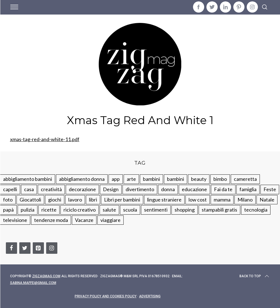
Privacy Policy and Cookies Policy (106, 296)
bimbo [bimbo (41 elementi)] (220, 179)
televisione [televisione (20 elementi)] (15, 220)
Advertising (150, 296)
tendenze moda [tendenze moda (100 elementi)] (51, 220)
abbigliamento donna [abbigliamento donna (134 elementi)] (82, 179)
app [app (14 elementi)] (116, 179)
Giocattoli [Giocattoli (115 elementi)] (30, 199)
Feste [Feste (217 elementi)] (269, 189)
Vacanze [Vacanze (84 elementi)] (84, 220)
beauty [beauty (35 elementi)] (198, 179)
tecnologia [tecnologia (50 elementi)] (255, 210)
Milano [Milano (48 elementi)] (245, 199)
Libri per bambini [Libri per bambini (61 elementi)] (122, 199)
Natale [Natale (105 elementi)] (267, 199)
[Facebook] (11, 248)
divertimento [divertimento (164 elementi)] (140, 189)
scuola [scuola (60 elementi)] (130, 210)
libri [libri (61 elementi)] (93, 199)
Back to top (254, 276)
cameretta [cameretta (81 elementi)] (245, 179)
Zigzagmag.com (46, 276)
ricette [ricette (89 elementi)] (49, 210)
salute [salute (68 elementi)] (109, 210)
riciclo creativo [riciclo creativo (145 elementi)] (79, 210)
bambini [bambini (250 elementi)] (151, 179)
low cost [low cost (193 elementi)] (198, 199)
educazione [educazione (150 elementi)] (194, 189)
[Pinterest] (38, 248)
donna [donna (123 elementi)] (168, 189)
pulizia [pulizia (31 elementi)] (27, 210)
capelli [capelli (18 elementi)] (10, 189)
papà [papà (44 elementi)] (8, 210)
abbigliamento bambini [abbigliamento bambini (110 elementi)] (27, 179)
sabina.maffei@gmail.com (33, 283)
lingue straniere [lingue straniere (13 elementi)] (164, 199)
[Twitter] (24, 248)
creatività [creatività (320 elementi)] (51, 189)
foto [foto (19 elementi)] (8, 199)
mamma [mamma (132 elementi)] (222, 199)
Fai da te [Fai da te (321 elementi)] (223, 189)
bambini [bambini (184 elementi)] (175, 179)
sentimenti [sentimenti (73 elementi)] (156, 210)
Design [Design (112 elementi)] (111, 189)
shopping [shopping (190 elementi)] (185, 210)
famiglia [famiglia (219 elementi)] (248, 189)
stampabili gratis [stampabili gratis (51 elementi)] (219, 210)
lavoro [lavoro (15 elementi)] (75, 199)
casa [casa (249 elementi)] (29, 189)
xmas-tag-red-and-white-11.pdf (44, 139)
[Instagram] (51, 248)
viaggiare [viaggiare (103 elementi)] (110, 220)
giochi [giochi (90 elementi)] (54, 199)
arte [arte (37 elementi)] (131, 179)
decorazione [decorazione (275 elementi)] (82, 189)
